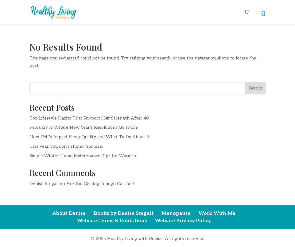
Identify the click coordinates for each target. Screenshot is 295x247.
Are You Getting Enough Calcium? (100, 183)
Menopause (176, 213)
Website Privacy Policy (183, 221)
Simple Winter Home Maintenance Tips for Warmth (82, 155)
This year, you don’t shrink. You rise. (66, 146)
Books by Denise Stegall (123, 213)
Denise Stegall (44, 183)
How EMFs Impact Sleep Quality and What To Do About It (89, 136)
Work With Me (217, 213)
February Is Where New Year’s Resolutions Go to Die (83, 127)
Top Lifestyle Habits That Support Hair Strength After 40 (89, 118)
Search (255, 88)
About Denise (69, 213)
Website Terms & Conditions (112, 221)
